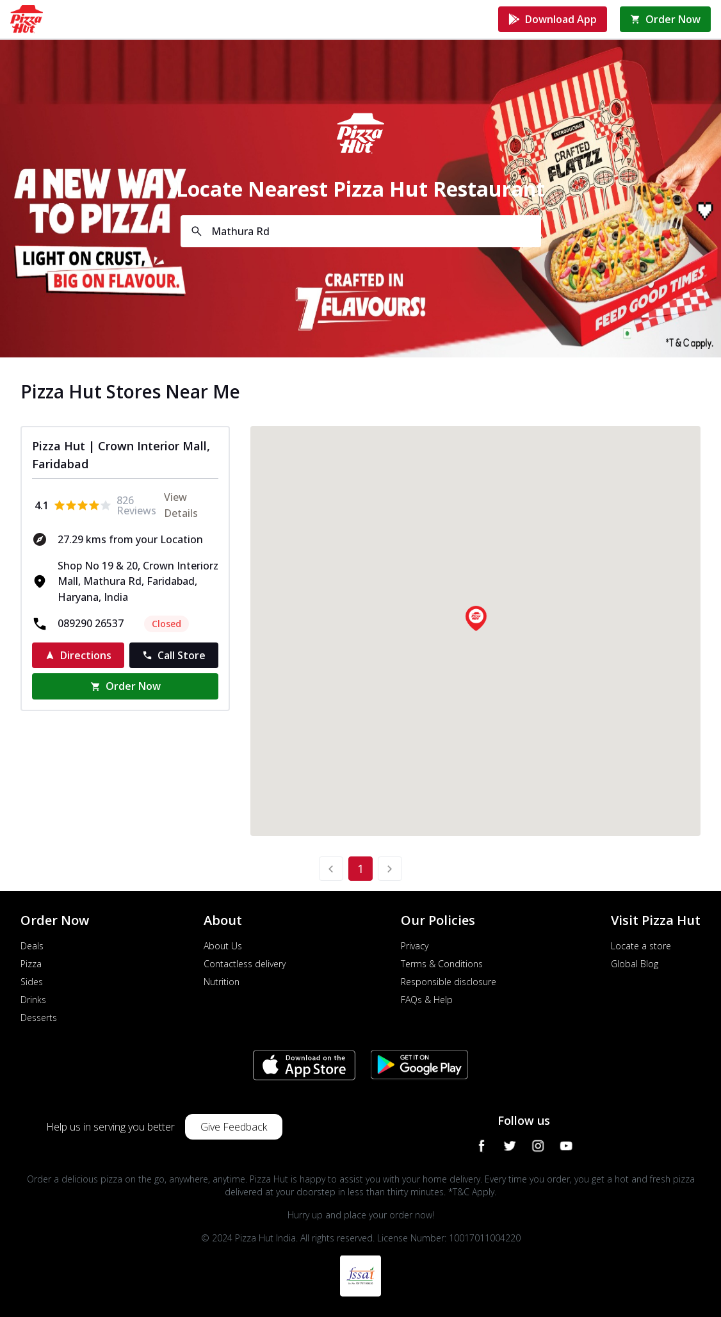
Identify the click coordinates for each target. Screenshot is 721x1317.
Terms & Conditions (442, 964)
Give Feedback (233, 1127)
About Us (223, 946)
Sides (31, 982)
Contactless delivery (245, 964)
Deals (32, 946)
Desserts (38, 1017)
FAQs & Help (427, 1000)
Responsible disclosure (448, 982)
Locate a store (641, 946)
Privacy (414, 946)
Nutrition (221, 982)
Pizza (31, 964)
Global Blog (634, 964)
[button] (476, 618)
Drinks (33, 1000)
